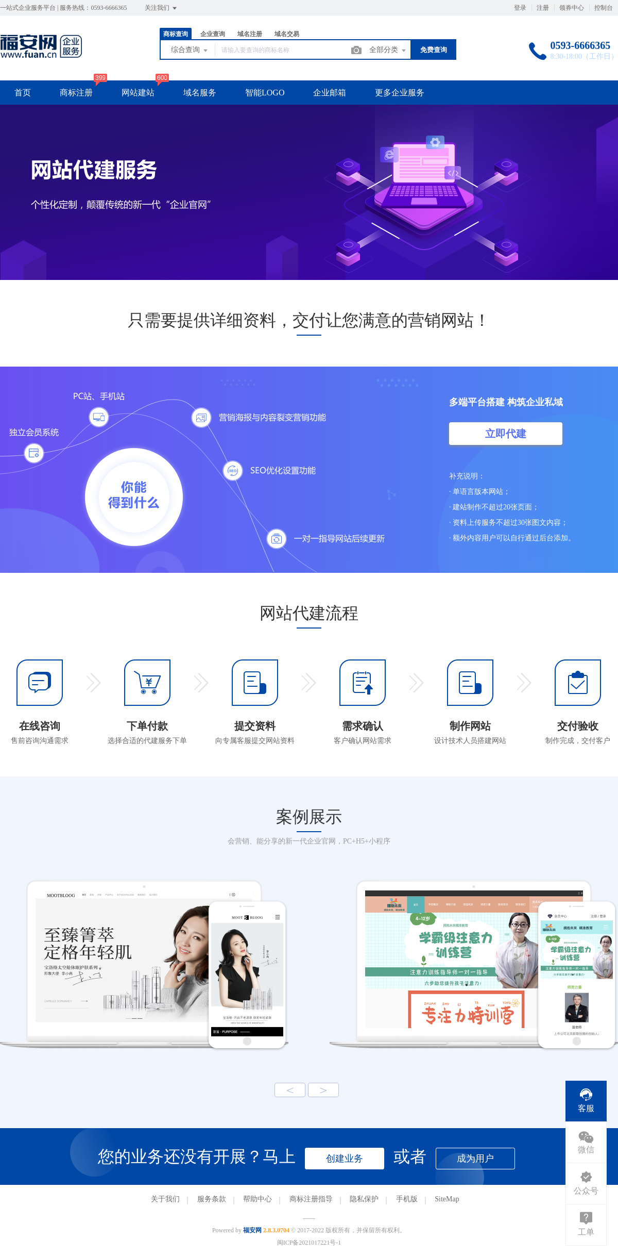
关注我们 (161, 8)
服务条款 (211, 1199)
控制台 (603, 7)
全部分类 (388, 50)
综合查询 (190, 50)
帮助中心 (257, 1199)
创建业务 (344, 1158)
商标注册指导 (311, 1199)
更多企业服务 (399, 92)
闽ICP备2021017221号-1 (309, 1242)
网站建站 (138, 92)
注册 (543, 7)
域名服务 (199, 92)
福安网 (252, 1230)
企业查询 (212, 34)
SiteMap (447, 1199)
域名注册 (249, 34)
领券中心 (571, 7)
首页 (22, 92)
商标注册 (76, 92)
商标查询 (175, 34)
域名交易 (286, 34)
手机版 (407, 1199)
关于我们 (165, 1199)
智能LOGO (264, 92)
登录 (520, 7)
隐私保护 (364, 1199)
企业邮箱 (329, 92)
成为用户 (475, 1158)
